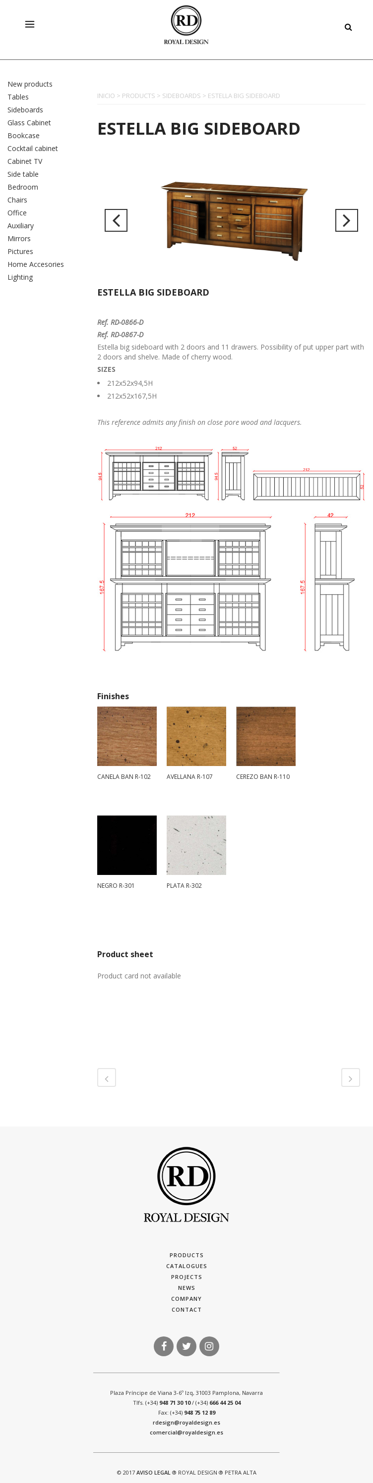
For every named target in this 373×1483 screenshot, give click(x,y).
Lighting (20, 277)
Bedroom (22, 187)
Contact (187, 1309)
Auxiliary (20, 225)
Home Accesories (35, 264)
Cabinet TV (24, 161)
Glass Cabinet (29, 122)
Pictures (20, 251)
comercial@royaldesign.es (186, 1432)
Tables (18, 97)
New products (30, 84)
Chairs (17, 200)
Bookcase (23, 135)
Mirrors (19, 238)
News (186, 1287)
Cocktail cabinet (32, 148)
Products (187, 1255)
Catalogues (186, 1266)
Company (186, 1298)
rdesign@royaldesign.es (186, 1422)
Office (17, 212)
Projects (186, 1276)
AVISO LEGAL (153, 1472)
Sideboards (25, 109)
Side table (23, 174)
